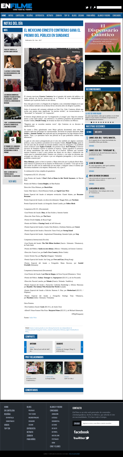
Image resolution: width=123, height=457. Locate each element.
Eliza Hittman (61, 330)
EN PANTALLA (10, 418)
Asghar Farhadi (69, 330)
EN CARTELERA (9, 410)
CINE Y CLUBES (55, 446)
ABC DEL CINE (55, 436)
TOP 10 (66, 15)
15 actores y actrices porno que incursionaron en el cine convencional (12, 71)
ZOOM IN (59, 15)
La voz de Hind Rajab (93, 113)
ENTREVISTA (40, 15)
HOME (4, 15)
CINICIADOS (117, 15)
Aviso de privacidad (74, 453)
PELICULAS (32, 410)
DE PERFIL (54, 432)
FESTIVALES (55, 439)
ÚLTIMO (89, 132)
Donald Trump (35, 330)
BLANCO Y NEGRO (104, 15)
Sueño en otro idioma (46, 328)
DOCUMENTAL (56, 421)
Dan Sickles (43, 330)
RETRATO (50, 15)
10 (113, 122)
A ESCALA (54, 418)
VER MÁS (12, 181)
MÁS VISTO (98, 132)
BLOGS (74, 15)
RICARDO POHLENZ (34, 418)
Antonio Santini (52, 330)
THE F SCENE (32, 414)
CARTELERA (20, 15)
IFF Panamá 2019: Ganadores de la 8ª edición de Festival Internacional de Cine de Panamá (12, 147)
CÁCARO (81, 15)
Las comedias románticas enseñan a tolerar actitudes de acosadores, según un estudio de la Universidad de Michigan (12, 97)
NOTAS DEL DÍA (13, 23)
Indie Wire (33, 318)
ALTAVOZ (54, 425)
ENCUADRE (32, 421)
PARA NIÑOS (91, 15)
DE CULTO (54, 428)
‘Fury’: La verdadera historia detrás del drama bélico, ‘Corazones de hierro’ (12, 123)
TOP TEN (7, 428)
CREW (53, 443)
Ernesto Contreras (34, 328)
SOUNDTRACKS (10, 421)
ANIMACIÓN (55, 414)
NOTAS (10, 15)
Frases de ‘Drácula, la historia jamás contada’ (12, 49)
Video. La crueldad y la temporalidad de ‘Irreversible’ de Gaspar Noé (12, 172)
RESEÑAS (30, 15)
